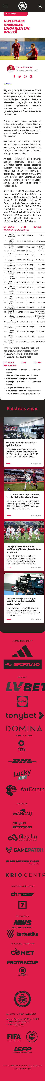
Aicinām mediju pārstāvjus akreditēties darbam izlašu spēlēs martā (21, 601)
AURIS (29, 1069)
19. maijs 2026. (23, 463)
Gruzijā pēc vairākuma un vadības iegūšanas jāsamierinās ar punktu (24, 549)
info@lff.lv (19, 1024)
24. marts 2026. (24, 619)
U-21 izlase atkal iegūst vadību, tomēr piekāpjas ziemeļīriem (23, 495)
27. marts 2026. (24, 567)
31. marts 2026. (24, 515)
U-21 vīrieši (11, 14)
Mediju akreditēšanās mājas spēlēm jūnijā (21, 444)
